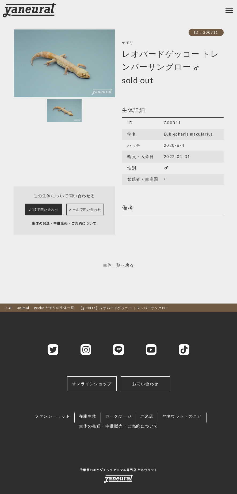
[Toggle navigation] (229, 10)
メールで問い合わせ (85, 214)
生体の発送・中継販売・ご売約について (64, 231)
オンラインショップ (92, 392)
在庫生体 (86, 424)
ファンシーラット (50, 424)
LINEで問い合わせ (43, 210)
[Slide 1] (64, 110)
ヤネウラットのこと (184, 424)
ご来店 (148, 424)
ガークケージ (118, 424)
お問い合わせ (145, 392)
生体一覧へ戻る (118, 273)
